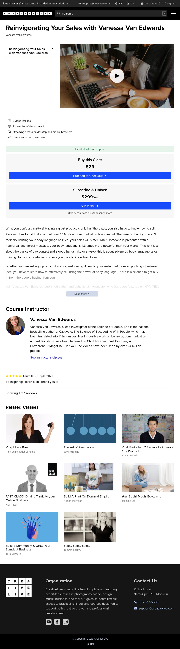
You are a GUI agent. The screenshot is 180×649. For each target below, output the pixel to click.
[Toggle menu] (173, 13)
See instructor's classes (46, 357)
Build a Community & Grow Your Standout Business (28, 547)
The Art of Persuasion (79, 447)
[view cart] (132, 3)
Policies (90, 644)
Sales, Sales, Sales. (77, 545)
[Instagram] (65, 622)
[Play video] (117, 76)
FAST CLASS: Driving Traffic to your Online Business (30, 498)
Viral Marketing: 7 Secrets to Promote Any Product (147, 449)
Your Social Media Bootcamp (141, 496)
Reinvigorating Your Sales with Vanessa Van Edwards (28, 51)
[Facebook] (57, 622)
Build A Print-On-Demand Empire (87, 496)
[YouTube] (48, 622)
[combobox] (111, 13)
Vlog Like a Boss (17, 447)
